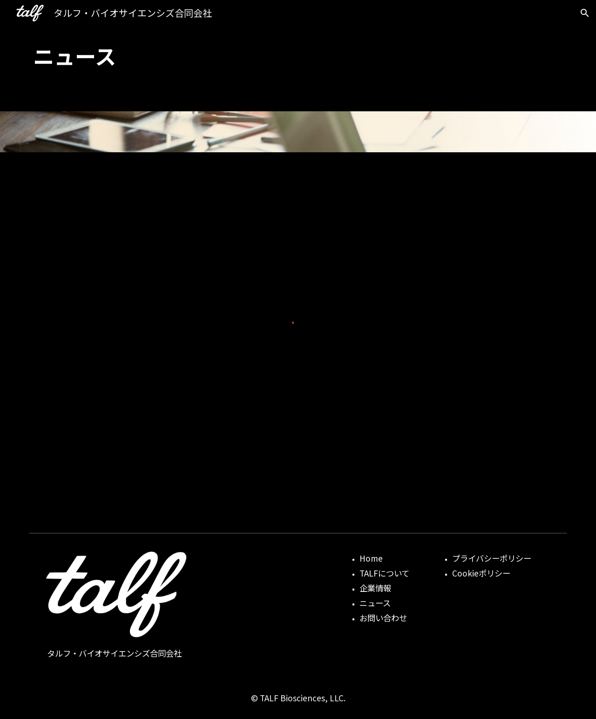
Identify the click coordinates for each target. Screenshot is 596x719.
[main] (298, 55)
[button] (585, 13)
